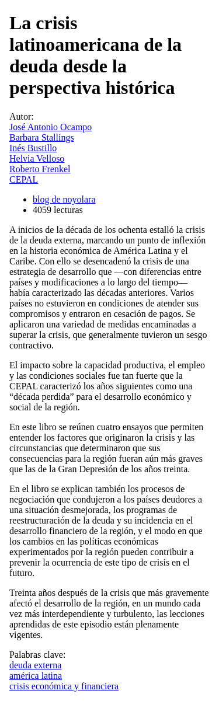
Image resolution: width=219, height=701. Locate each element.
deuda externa (35, 665)
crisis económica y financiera (64, 686)
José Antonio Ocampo (50, 127)
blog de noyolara (64, 199)
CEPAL (23, 179)
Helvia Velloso (36, 158)
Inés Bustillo (33, 148)
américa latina (35, 676)
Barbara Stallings (41, 137)
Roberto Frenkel (39, 169)
